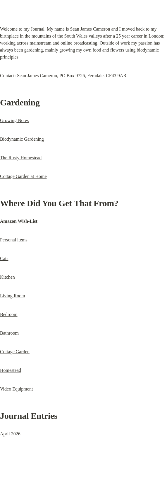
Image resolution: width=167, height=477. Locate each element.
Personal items (13, 239)
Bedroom (9, 314)
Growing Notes (14, 120)
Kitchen (7, 277)
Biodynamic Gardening (22, 139)
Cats (4, 258)
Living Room (12, 295)
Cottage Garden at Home (23, 176)
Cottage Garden (15, 351)
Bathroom (9, 333)
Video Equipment (16, 388)
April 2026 (10, 433)
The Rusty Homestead (21, 157)
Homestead (10, 370)
